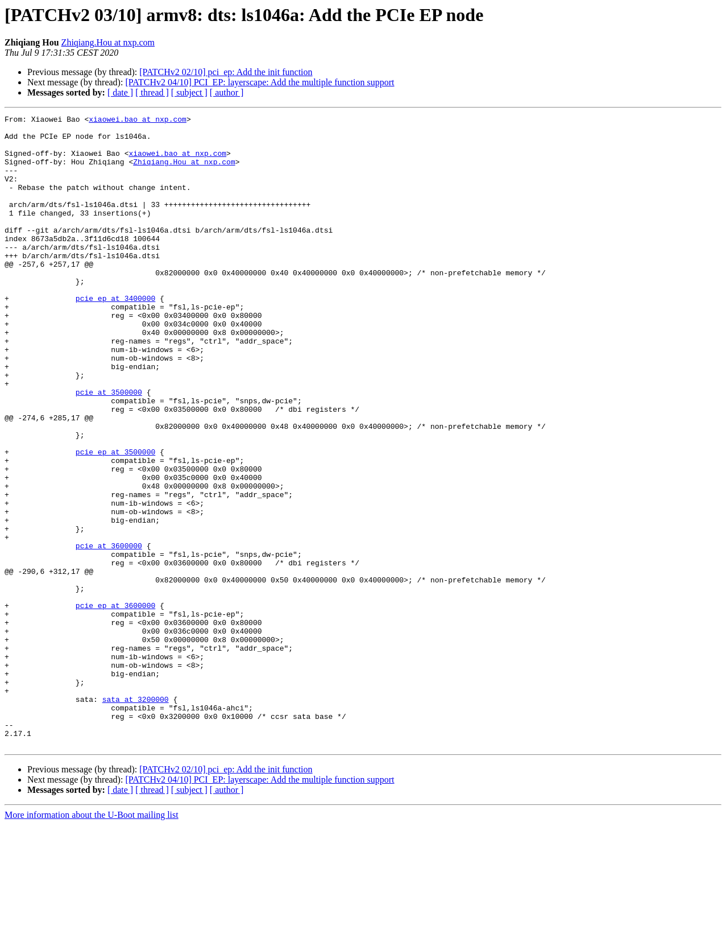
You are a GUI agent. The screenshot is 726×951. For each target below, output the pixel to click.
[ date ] (120, 92)
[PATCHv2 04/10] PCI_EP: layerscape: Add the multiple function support (259, 82)
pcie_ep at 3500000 (115, 520)
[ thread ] (152, 92)
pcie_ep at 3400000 (115, 335)
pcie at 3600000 (109, 632)
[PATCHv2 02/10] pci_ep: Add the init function (225, 72)
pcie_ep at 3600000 (115, 704)
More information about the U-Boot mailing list (92, 941)
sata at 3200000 (135, 817)
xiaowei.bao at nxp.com (137, 120)
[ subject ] (189, 92)
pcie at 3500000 (109, 448)
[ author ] (227, 92)
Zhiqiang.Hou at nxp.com (108, 42)
